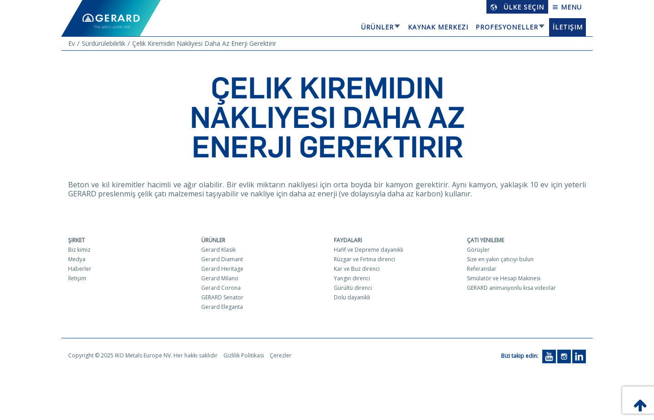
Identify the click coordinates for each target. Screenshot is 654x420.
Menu (567, 7)
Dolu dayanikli (352, 297)
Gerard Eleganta (222, 307)
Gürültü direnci (353, 288)
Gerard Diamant (222, 259)
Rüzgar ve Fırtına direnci (364, 259)
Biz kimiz (79, 250)
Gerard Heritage (222, 269)
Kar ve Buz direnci (357, 269)
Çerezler (281, 355)
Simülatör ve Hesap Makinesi (503, 278)
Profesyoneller (507, 27)
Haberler (79, 269)
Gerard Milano (219, 278)
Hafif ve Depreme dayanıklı (368, 250)
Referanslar (481, 269)
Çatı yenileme (485, 240)
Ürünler (377, 27)
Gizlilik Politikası (243, 355)
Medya (76, 259)
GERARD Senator (222, 297)
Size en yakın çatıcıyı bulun (500, 259)
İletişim (568, 27)
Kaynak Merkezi (438, 27)
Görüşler (478, 250)
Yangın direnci (352, 278)
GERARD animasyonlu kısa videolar (511, 288)
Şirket (76, 240)
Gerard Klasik (218, 250)
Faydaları (348, 240)
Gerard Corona (221, 288)
